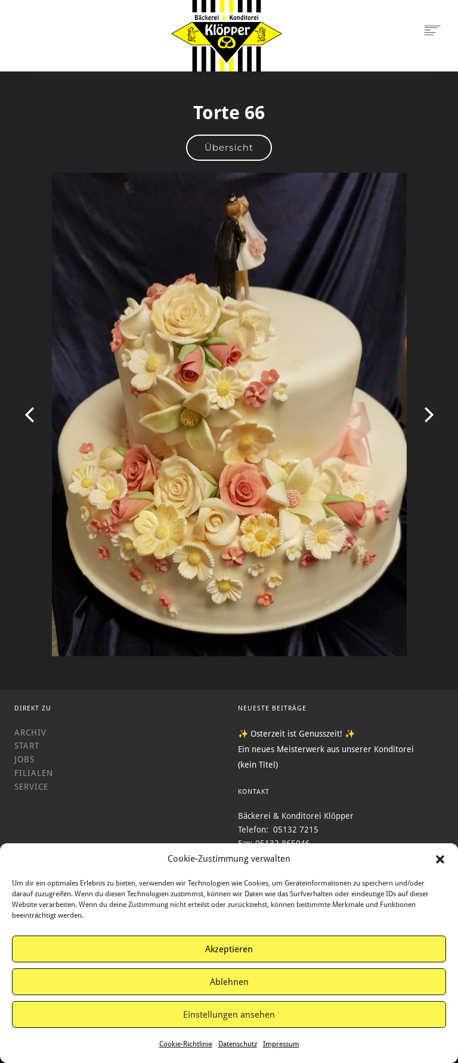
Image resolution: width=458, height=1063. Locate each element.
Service (31, 786)
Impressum (281, 1044)
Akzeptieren (229, 949)
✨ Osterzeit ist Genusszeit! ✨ (296, 733)
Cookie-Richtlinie (185, 1044)
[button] (440, 859)
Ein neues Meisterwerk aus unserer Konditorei (326, 749)
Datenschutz (237, 1044)
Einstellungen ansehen (229, 1014)
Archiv (30, 732)
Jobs (24, 759)
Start (26, 745)
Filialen (33, 773)
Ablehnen (229, 982)
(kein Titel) (258, 764)
